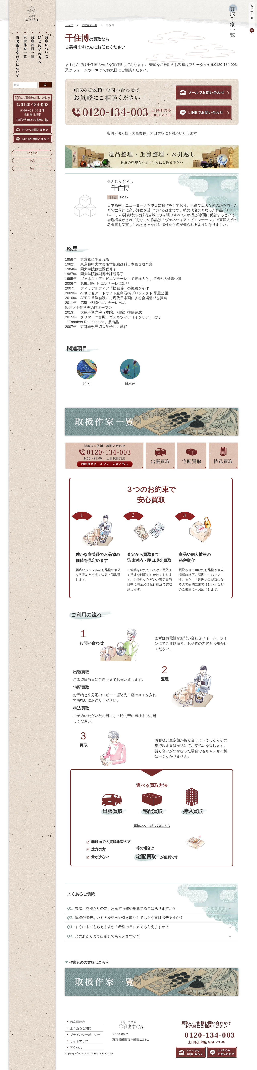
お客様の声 (77, 1022)
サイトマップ (79, 1041)
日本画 (130, 384)
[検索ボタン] (45, 84)
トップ (69, 25)
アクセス (76, 1047)
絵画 (86, 384)
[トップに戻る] (32, 20)
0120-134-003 (210, 1035)
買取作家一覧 (89, 25)
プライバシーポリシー (85, 1034)
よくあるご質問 (80, 1028)
